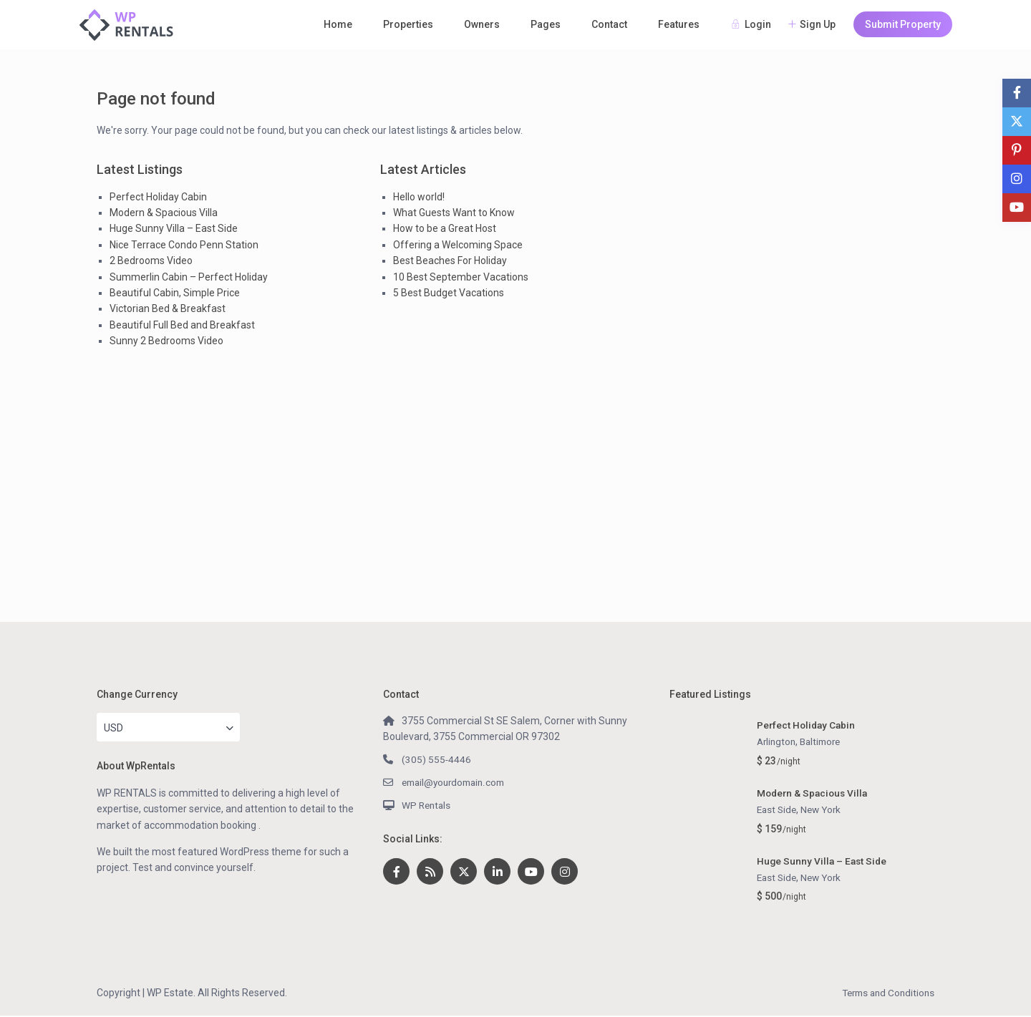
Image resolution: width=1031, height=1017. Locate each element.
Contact (609, 24)
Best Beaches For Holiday (450, 260)
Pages (546, 24)
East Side (778, 810)
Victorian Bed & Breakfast (168, 308)
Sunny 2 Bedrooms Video (166, 340)
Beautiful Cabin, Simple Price (175, 292)
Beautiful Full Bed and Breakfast (182, 325)
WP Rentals (427, 805)
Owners (482, 24)
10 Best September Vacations (460, 277)
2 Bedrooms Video (151, 260)
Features (679, 24)
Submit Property (903, 24)
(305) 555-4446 (437, 759)
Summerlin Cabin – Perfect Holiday (189, 277)
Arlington (777, 742)
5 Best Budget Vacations (448, 292)
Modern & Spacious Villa (164, 212)
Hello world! (419, 197)
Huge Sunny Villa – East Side (174, 228)
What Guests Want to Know (454, 212)
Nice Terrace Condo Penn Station (184, 244)
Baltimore (825, 742)
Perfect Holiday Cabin (158, 197)
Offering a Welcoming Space (458, 244)
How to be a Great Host (444, 228)
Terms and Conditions (885, 994)
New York (824, 810)
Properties (408, 24)
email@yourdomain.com (457, 782)
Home (338, 24)
